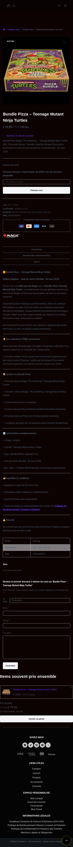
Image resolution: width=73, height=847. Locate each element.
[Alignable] (36, 745)
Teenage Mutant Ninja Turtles (35, 212)
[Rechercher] (14, 6)
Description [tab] (36, 250)
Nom (6, 608)
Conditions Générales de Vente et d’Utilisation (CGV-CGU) (36, 821)
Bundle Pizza (21, 209)
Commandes (36, 805)
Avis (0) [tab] (37, 262)
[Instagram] (25, 745)
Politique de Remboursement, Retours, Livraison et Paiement (36, 825)
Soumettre (10, 665)
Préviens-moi (36, 190)
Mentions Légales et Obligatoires (36, 832)
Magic (15, 212)
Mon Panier (36, 809)
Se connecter (36, 782)
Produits (36, 777)
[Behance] (48, 745)
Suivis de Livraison (36, 802)
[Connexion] (59, 6)
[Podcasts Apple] (42, 745)
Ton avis (7, 633)
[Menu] (8, 5)
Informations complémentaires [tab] (36, 256)
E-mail (6, 620)
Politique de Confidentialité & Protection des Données (36, 829)
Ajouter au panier (36, 719)
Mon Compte (36, 798)
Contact (36, 773)
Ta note (5, 600)
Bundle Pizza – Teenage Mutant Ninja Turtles (35, 689)
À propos (36, 768)
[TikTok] (30, 745)
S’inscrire (36, 786)
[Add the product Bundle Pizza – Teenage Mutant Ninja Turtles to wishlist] (36, 136)
